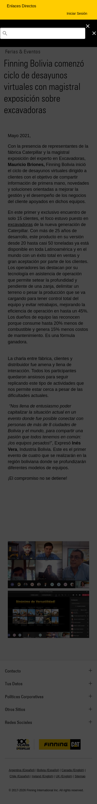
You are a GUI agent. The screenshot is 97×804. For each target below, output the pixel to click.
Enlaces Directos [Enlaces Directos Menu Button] (22, 6)
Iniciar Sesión (77, 13)
